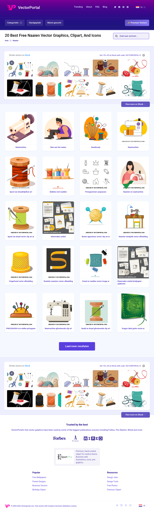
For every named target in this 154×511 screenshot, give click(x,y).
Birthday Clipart (39, 490)
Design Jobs (112, 477)
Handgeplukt (35, 22)
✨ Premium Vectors (137, 22)
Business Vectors (39, 485)
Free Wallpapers (39, 477)
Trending (78, 7)
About (89, 7)
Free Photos (112, 485)
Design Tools (112, 481)
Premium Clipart (114, 490)
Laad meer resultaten (77, 346)
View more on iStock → (135, 104)
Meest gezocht (54, 22)
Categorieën (14, 22)
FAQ (97, 7)
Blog (105, 7)
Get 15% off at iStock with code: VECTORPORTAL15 (120, 55)
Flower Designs (39, 481)
